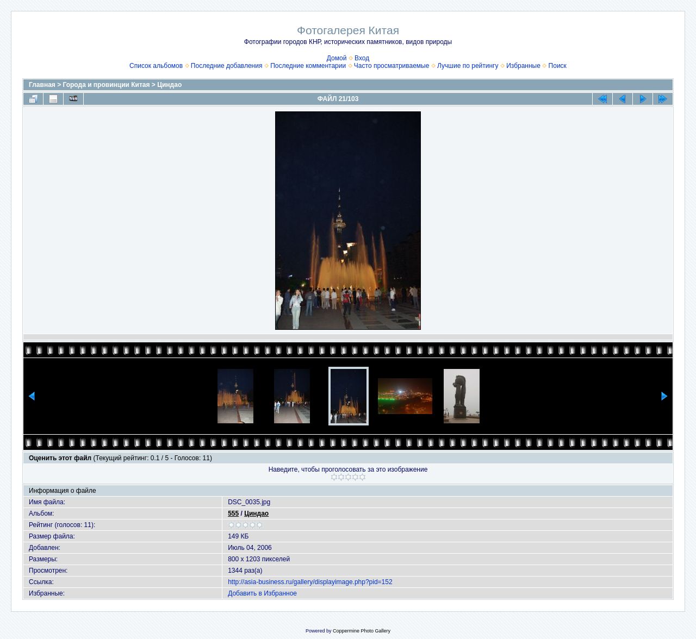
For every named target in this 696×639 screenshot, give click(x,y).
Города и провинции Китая (106, 85)
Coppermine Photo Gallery (361, 631)
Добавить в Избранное (262, 593)
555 (233, 513)
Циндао (169, 85)
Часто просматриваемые (392, 66)
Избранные (523, 66)
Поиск (558, 66)
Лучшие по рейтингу (467, 66)
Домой (337, 58)
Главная (42, 85)
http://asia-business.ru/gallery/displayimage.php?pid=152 (310, 582)
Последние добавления (227, 66)
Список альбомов (156, 66)
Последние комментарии (308, 66)
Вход (362, 58)
